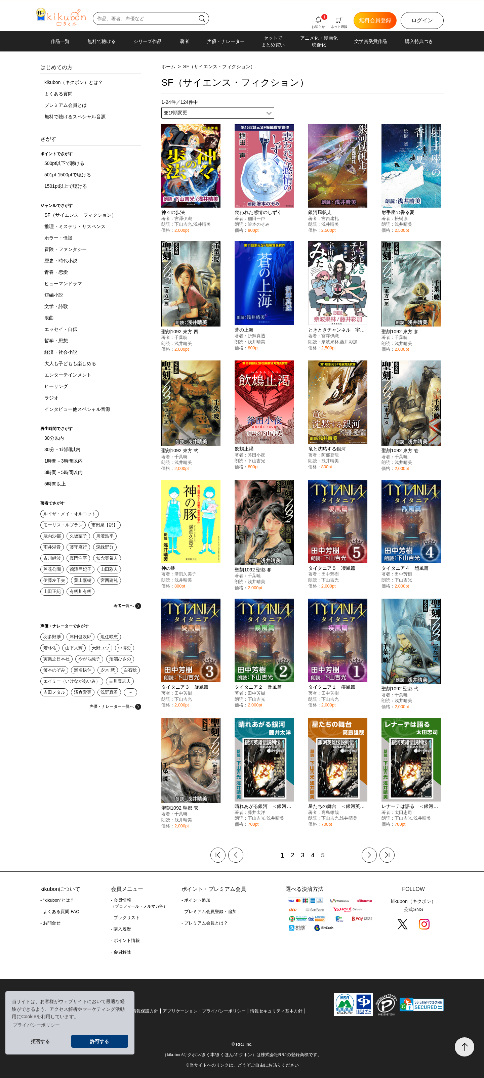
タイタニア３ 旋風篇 (184, 687)
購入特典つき (419, 41)
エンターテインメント (67, 375)
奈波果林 (330, 341)
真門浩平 (78, 558)
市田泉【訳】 (104, 524)
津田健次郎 (80, 636)
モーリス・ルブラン (63, 524)
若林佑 (49, 647)
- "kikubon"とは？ (57, 900)
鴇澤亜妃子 (80, 569)
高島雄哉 (330, 812)
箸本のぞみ (54, 670)
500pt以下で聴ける (64, 163)
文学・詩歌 (56, 306)
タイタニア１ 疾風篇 (331, 687)
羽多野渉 (52, 636)
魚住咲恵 (109, 636)
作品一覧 (60, 41)
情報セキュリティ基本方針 (276, 1011)
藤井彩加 (348, 341)
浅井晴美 (202, 224)
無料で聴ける (101, 41)
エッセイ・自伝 (60, 329)
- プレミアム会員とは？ (205, 922)
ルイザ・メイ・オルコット (69, 513)
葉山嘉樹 (82, 580)
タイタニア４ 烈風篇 (405, 568)
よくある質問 (58, 93)
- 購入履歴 (121, 929)
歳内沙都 (52, 535)
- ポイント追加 (196, 900)
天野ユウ (100, 647)
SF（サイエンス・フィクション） (80, 215)
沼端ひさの (120, 658)
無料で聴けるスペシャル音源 (75, 116)
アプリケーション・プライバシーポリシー (204, 1011)
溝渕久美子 (185, 573)
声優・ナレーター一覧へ (115, 706)
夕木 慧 (107, 670)
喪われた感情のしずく (258, 212)
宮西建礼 (109, 580)
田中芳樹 (330, 573)
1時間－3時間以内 (63, 461)
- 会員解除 (121, 951)
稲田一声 (256, 218)
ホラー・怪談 (58, 238)
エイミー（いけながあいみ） (71, 681)
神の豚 (168, 568)
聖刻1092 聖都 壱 (179, 808)
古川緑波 (52, 558)
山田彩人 (109, 569)
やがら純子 (89, 658)
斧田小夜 (256, 455)
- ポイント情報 (125, 940)
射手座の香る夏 (397, 212)
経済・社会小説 (60, 352)
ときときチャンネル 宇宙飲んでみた (348, 330)
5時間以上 (55, 483)
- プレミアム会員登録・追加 (209, 911)
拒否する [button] (40, 1041)
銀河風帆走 (320, 212)
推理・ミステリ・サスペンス (75, 226)
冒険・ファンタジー (65, 249)
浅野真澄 (109, 692)
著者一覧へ (127, 605)
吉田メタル (54, 692)
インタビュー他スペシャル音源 (77, 409)
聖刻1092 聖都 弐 (399, 688)
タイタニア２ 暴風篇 (258, 687)
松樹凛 (401, 218)
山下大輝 (74, 647)
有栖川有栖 (80, 591)
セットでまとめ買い (273, 41)
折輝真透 (256, 335)
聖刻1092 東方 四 (179, 331)
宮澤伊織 (183, 218)
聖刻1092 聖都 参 (253, 569)
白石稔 (130, 670)
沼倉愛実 (82, 692)
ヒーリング (56, 386)
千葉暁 (181, 337)
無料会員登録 (375, 20)
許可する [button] (99, 1041)
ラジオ (51, 397)
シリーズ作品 (147, 41)
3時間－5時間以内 (63, 472)
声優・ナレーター (226, 41)
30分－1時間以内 (62, 449)
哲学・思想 (56, 340)
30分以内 (54, 438)
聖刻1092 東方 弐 (179, 450)
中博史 (124, 647)
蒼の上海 (244, 330)
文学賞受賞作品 (370, 41)
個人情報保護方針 (140, 1011)
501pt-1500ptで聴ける (67, 174)
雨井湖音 (52, 547)
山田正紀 (52, 591)
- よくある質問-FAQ (59, 911)
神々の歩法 (173, 212)
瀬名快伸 (82, 670)
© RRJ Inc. (242, 1044)
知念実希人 (107, 558)
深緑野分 (105, 547)
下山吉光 (183, 224)
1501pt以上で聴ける (65, 186)
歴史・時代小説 (60, 260)
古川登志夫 (120, 681)
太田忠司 (403, 812)
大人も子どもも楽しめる (70, 363)
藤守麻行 (78, 547)
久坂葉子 (78, 535)
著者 (184, 41)
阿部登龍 (330, 455)
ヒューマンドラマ (63, 283)
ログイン (422, 20)
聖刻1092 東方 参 (399, 331)
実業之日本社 (56, 658)
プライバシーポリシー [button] (36, 1025)
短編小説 (53, 295)
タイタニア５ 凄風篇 (331, 568)
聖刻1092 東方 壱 (399, 450)
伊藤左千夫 (54, 580)
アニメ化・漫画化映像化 (319, 41)
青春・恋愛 (56, 272)
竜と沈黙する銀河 (327, 448)
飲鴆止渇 (244, 448)
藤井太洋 (256, 812)
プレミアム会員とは (65, 105)
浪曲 (49, 317)
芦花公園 (52, 569)
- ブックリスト (125, 917)
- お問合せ (50, 922)
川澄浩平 (105, 535)
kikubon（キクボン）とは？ (73, 82)
